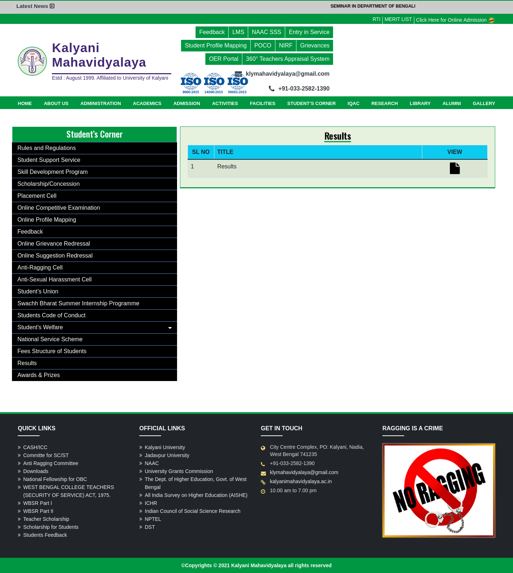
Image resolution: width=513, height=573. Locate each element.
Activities (225, 103)
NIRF (285, 45)
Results (27, 363)
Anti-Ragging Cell (40, 267)
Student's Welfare (40, 327)
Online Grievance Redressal (53, 244)
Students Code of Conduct (51, 315)
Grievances (314, 45)
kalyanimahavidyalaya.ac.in (301, 481)
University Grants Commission (179, 471)
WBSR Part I (37, 503)
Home (25, 103)
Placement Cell (37, 196)
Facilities (262, 103)
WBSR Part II (38, 511)
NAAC (152, 463)
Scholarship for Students (51, 527)
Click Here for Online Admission (455, 20)
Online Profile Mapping (46, 220)
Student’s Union (37, 291)
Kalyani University (165, 447)
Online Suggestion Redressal (55, 255)
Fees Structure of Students (51, 351)
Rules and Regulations (46, 148)
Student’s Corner (311, 103)
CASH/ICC (35, 447)
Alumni (452, 103)
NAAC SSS (266, 32)
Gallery (484, 103)
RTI (375, 19)
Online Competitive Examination (58, 208)
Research (385, 103)
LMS (238, 32)
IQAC (354, 103)
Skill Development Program (52, 172)
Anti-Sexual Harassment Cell (54, 279)
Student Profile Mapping (216, 45)
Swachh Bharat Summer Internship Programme (78, 303)
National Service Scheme (50, 339)
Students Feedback (45, 535)
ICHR (151, 503)
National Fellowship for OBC (55, 479)
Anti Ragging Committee (50, 463)
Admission (186, 103)
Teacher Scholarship (46, 519)
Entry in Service (309, 32)
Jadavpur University (167, 455)
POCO (262, 45)
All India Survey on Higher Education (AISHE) (196, 495)
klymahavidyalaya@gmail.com (304, 472)
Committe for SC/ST (46, 455)
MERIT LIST (397, 19)
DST (150, 527)
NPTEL (153, 519)
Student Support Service (48, 160)
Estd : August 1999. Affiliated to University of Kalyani (111, 78)
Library (420, 103)
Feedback (212, 32)
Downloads (35, 471)
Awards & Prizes (38, 375)
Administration (101, 103)
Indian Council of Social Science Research (193, 511)
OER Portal (223, 59)
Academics (147, 103)
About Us (56, 103)
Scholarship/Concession (48, 184)
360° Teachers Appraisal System (287, 59)
